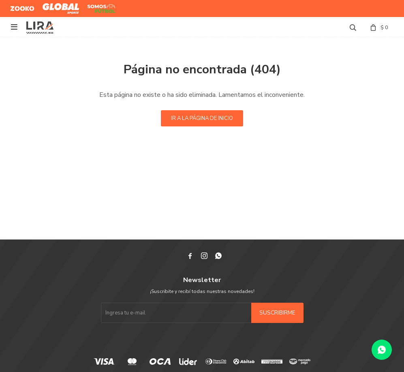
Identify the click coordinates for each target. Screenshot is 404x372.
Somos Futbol (95, 8)
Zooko (18, 5)
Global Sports (59, 5)
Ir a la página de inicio (202, 118)
